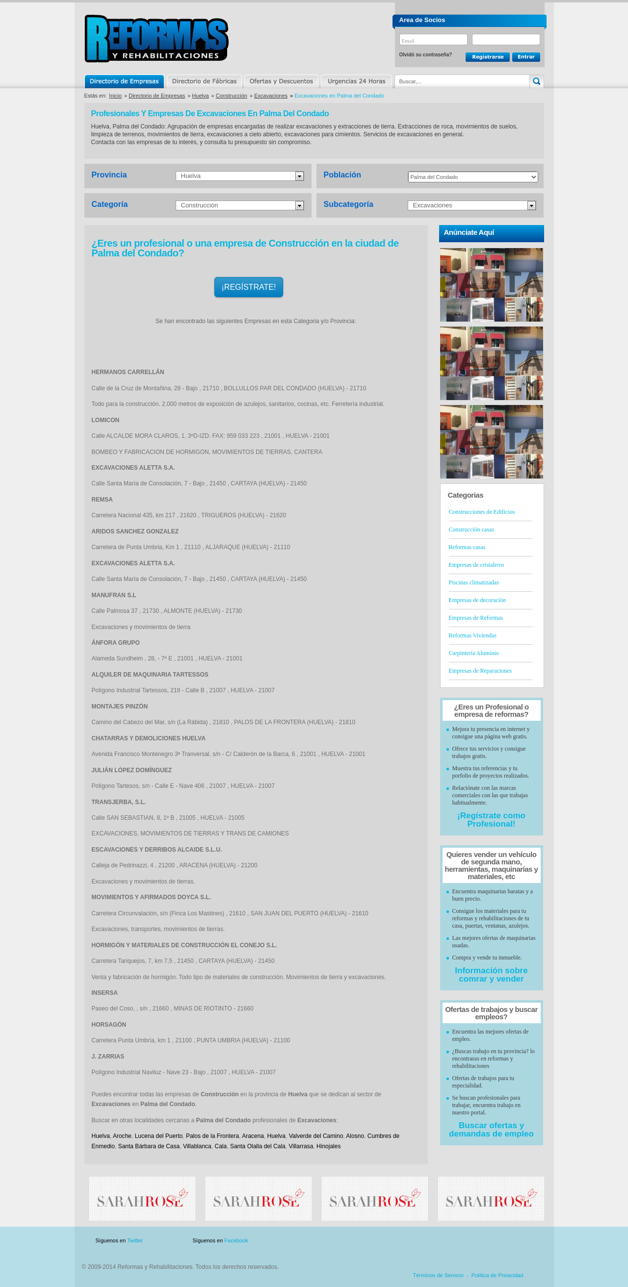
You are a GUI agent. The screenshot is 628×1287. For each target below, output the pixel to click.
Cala (220, 1146)
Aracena (253, 1136)
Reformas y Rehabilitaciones (156, 38)
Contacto (493, 1240)
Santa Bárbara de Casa (149, 1146)
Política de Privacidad (497, 1275)
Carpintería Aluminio (474, 653)
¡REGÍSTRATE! (249, 287)
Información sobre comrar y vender (491, 975)
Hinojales (328, 1146)
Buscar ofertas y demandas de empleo (491, 1129)
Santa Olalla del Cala (258, 1146)
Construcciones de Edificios (482, 511)
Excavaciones (271, 96)
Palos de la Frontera (212, 1136)
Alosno (355, 1136)
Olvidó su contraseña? (425, 54)
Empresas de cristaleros (476, 564)
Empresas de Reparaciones (480, 670)
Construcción (231, 96)
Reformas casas (467, 547)
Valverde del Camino (316, 1136)
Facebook (236, 1240)
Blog (530, 1240)
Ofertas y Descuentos (281, 81)
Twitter (135, 1240)
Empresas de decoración (477, 600)
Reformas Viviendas (473, 635)
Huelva (200, 96)
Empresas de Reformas (476, 617)
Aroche (122, 1136)
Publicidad (447, 1240)
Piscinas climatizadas (474, 582)
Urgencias (355, 81)
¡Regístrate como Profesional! (491, 820)
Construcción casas (471, 529)
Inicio (115, 96)
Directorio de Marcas (204, 81)
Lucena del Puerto (159, 1136)
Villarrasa (300, 1146)
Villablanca (197, 1146)
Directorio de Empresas (124, 81)
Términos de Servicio (438, 1275)
